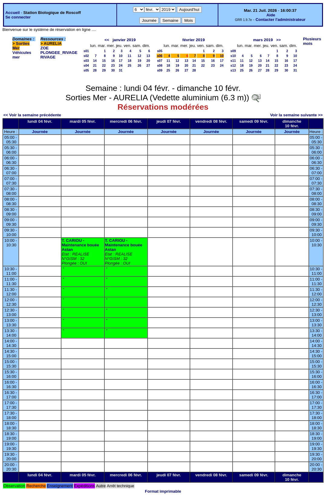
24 (120, 65)
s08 (159, 65)
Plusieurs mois (312, 41)
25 (129, 65)
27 (148, 65)
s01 (86, 51)
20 (148, 60)
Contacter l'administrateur (280, 19)
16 (113, 60)
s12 (233, 65)
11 (129, 56)
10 (120, 56)
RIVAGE (48, 57)
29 (104, 70)
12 (139, 56)
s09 (159, 70)
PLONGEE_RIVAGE (59, 52)
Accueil (12, 12)
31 (120, 70)
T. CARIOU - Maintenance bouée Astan (80, 245)
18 (129, 60)
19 (139, 60)
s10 (233, 56)
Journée (40, 131)
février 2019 (193, 40)
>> (278, 40)
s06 (159, 56)
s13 (233, 70)
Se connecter (18, 17)
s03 (86, 60)
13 (148, 56)
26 (139, 65)
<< (107, 40)
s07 (159, 60)
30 (113, 70)
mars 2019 (263, 40)
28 (95, 70)
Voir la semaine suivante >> (296, 115)
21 (95, 65)
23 (113, 65)
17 (120, 60)
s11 (233, 60)
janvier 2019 (123, 40)
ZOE (45, 48)
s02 (86, 56)
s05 (86, 70)
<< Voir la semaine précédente (32, 115)
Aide (270, 15)
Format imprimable (163, 491)
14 (95, 60)
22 (104, 65)
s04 (86, 65)
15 (104, 60)
